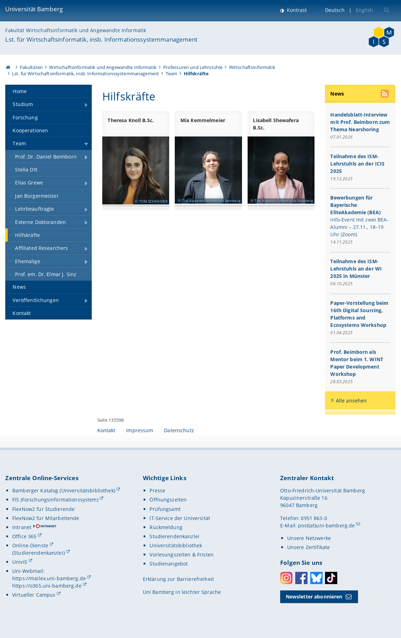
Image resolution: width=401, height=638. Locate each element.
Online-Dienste (30, 545)
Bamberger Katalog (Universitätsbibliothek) (63, 490)
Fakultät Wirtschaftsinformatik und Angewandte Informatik (75, 30)
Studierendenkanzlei (174, 536)
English (364, 10)
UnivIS (19, 562)
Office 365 (24, 536)
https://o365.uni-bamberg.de (47, 585)
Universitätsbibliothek (176, 545)
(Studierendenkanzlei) (38, 552)
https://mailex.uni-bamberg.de (49, 578)
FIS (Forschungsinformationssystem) (55, 499)
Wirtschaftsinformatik (252, 67)
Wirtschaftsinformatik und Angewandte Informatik (103, 67)
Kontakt (106, 430)
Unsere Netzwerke (309, 538)
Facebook (301, 578)
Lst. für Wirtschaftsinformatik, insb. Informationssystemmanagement (101, 39)
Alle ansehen (351, 400)
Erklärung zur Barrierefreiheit (178, 579)
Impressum (139, 430)
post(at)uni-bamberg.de (326, 525)
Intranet (22, 527)
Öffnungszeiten (168, 499)
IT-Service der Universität (180, 518)
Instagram (286, 578)
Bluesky (316, 578)
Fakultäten (31, 67)
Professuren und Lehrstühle (193, 67)
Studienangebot (169, 563)
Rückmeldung (166, 527)
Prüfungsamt (165, 509)
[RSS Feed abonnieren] (385, 94)
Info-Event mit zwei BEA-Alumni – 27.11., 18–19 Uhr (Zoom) (360, 227)
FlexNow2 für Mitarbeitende (45, 518)
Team (172, 73)
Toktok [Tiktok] (331, 578)
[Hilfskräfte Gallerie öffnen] (281, 169)
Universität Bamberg (34, 9)
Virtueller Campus (33, 594)
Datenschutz (179, 430)
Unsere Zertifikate (308, 547)
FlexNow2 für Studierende (43, 509)
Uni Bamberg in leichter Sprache (182, 592)
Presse (157, 490)
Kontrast (296, 10)
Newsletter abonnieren (314, 596)
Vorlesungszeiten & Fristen (182, 554)
